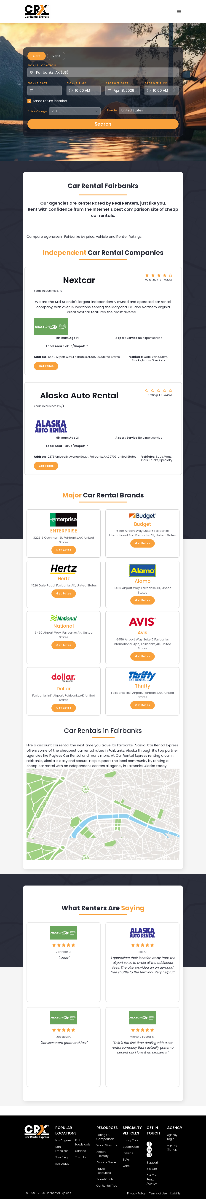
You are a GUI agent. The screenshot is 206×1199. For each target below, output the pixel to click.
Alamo (142, 581)
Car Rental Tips (106, 1186)
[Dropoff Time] (164, 90)
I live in (111, 110)
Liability (175, 1193)
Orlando (80, 1151)
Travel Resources (103, 1171)
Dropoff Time (155, 83)
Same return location (50, 101)
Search (103, 124)
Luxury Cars (130, 1140)
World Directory (106, 1145)
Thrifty (142, 686)
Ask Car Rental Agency (152, 1179)
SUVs (126, 1159)
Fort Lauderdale (82, 1142)
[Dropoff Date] (125, 90)
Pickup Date (37, 83)
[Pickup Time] (86, 90)
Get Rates (46, 366)
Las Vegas (62, 1164)
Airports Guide (106, 1162)
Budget (142, 524)
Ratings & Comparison (105, 1137)
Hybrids (128, 1153)
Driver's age (37, 111)
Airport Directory (102, 1154)
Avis (142, 632)
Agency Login (172, 1137)
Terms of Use (158, 1193)
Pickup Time (76, 83)
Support (152, 1162)
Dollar (63, 688)
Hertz (64, 578)
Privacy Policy (136, 1193)
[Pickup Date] (47, 90)
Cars (36, 56)
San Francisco (62, 1149)
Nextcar (79, 280)
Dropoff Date (116, 83)
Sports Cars (131, 1147)
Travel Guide (104, 1179)
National (63, 626)
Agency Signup (172, 1147)
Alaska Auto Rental (79, 395)
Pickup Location (41, 65)
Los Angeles (63, 1140)
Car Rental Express (58, 1193)
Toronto (80, 1157)
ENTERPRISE (63, 530)
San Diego (62, 1157)
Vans (56, 56)
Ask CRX (152, 1169)
